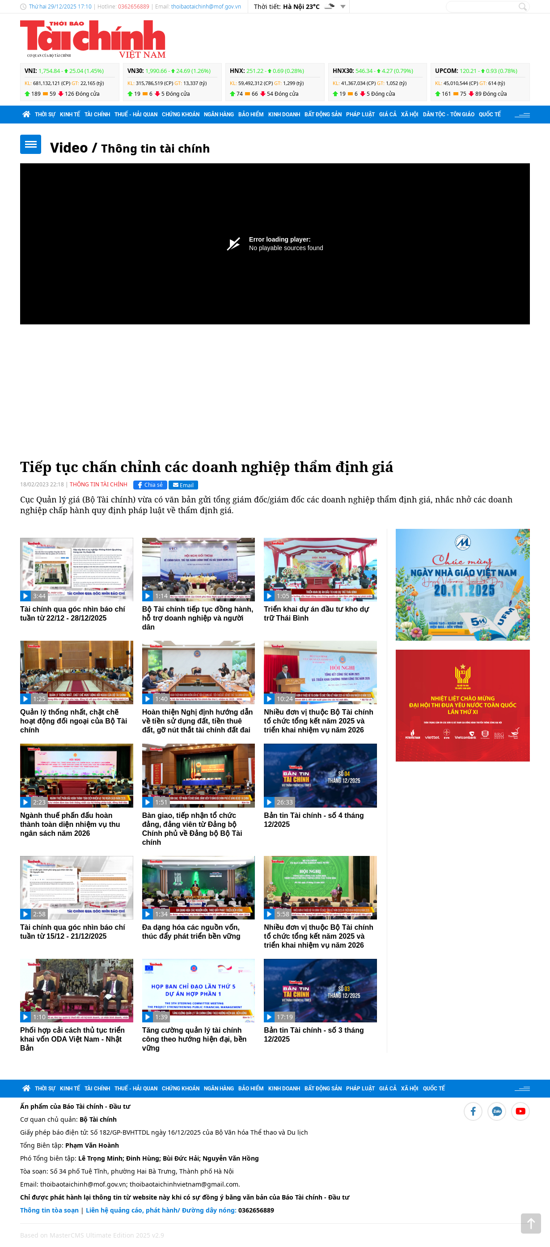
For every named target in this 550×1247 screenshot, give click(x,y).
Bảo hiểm (251, 114)
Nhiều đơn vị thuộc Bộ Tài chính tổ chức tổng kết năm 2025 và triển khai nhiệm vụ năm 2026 (318, 721)
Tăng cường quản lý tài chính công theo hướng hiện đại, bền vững (194, 1039)
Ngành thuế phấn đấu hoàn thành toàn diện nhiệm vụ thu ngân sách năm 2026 (70, 824)
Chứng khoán (180, 114)
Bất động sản (323, 114)
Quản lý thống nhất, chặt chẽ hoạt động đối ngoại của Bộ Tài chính (73, 721)
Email (183, 485)
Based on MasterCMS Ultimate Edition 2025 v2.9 (92, 1235)
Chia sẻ (149, 485)
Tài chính (97, 114)
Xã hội (410, 114)
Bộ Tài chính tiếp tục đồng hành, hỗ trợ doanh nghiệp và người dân (198, 618)
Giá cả (388, 114)
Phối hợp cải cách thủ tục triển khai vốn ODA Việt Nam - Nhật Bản (72, 1039)
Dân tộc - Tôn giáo (448, 114)
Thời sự (45, 114)
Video (69, 147)
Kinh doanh (284, 114)
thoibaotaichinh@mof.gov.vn (206, 6)
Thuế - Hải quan (135, 114)
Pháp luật (360, 114)
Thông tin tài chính (155, 148)
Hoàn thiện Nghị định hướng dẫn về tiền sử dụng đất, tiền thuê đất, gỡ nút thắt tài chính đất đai (197, 721)
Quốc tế (490, 114)
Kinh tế (70, 114)
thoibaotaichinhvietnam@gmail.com (184, 1184)
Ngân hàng (219, 114)
